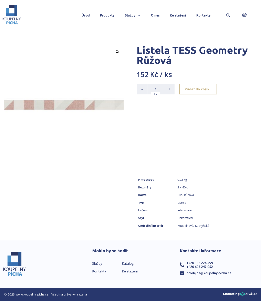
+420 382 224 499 (200, 263)
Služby (133, 15)
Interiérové (184, 210)
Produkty (107, 15)
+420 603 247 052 (200, 267)
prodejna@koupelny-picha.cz (209, 273)
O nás (155, 15)
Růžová (189, 195)
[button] (228, 15)
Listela (181, 203)
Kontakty (203, 15)
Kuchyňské (202, 226)
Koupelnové (185, 226)
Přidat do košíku (198, 89)
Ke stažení (178, 15)
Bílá (179, 195)
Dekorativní (185, 218)
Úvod (86, 15)
